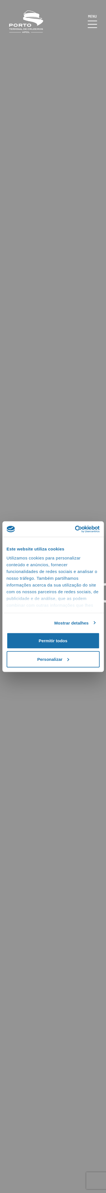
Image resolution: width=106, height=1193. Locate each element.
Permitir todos (53, 640)
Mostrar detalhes (71, 622)
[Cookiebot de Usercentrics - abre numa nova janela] (75, 529)
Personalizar (53, 659)
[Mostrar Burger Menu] (92, 22)
